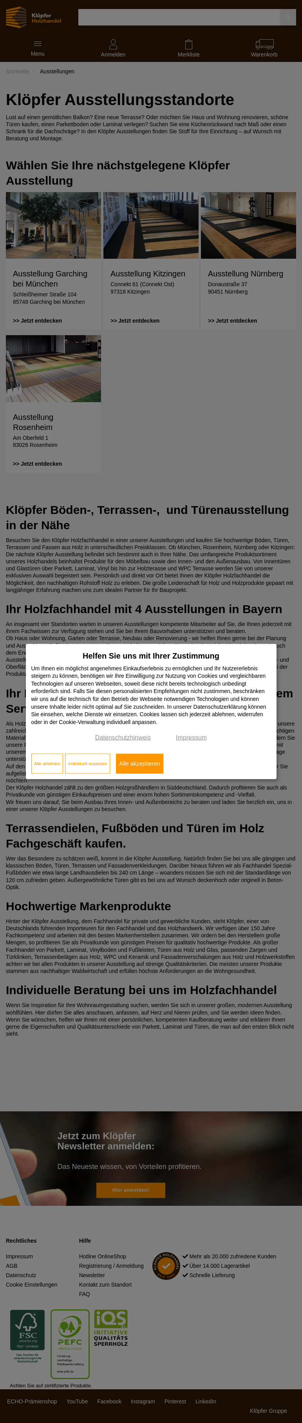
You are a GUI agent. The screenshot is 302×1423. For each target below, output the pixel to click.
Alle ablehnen (47, 763)
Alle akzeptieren (139, 764)
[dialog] (151, 711)
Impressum (191, 737)
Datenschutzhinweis (123, 737)
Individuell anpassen (87, 763)
